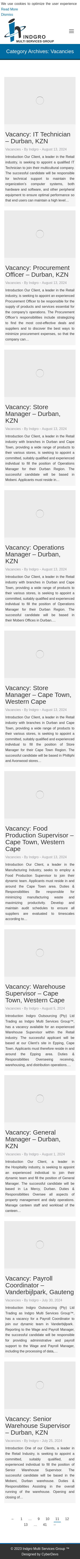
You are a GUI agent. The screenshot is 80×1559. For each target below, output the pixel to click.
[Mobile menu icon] (71, 31)
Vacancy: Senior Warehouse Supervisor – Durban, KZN (37, 1425)
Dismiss (7, 14)
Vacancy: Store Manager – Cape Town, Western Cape (38, 694)
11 (57, 1519)
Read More (9, 9)
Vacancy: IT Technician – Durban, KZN (37, 138)
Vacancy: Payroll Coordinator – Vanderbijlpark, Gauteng (39, 1285)
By (31, 149)
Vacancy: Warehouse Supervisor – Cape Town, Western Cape (35, 993)
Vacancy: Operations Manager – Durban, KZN (34, 554)
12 (67, 1519)
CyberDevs (50, 1554)
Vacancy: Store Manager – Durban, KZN (33, 413)
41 (45, 1524)
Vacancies (13, 149)
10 (47, 1519)
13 (26, 1524)
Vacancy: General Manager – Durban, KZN (33, 1139)
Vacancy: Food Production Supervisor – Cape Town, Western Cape (39, 838)
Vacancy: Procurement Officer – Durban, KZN (37, 271)
